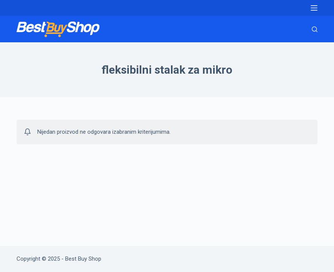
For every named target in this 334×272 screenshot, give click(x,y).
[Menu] (314, 8)
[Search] (314, 29)
